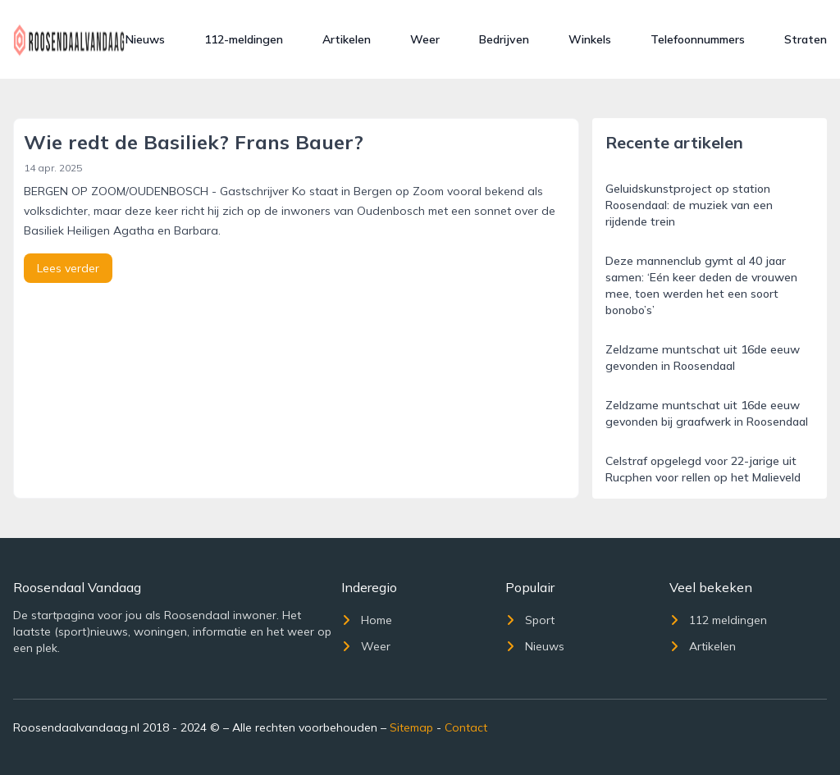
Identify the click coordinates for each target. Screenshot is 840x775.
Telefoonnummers (698, 39)
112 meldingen (718, 620)
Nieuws (145, 39)
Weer (425, 39)
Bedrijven (504, 39)
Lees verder (68, 268)
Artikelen (346, 39)
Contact (466, 727)
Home (366, 620)
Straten (805, 39)
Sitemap (411, 727)
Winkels (589, 39)
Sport (530, 620)
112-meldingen (243, 39)
